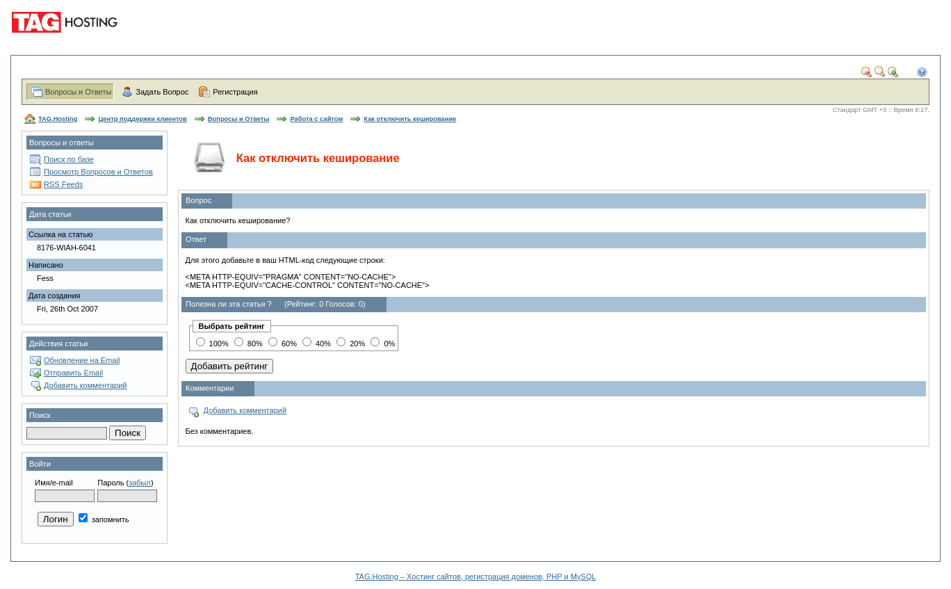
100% (212, 343)
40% (316, 343)
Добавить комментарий (85, 385)
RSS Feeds (63, 184)
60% (282, 343)
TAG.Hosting (57, 118)
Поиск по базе (69, 159)
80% (248, 343)
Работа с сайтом (316, 118)
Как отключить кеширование (410, 118)
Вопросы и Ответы (78, 92)
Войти (40, 464)
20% (350, 343)
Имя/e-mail (53, 482)
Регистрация (235, 92)
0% (383, 343)
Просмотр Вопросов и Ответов (98, 172)
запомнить (104, 519)
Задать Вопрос (162, 92)
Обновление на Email (82, 360)
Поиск (39, 415)
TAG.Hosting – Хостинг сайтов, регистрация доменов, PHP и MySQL (475, 576)
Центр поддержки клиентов (142, 118)
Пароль (110, 482)
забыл (140, 482)
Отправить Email (73, 373)
